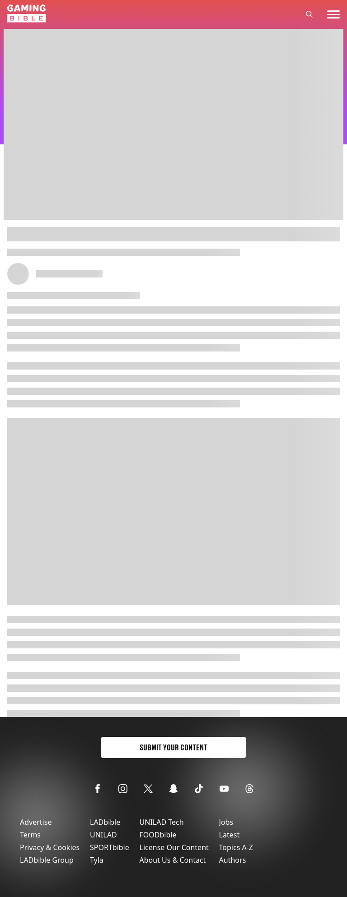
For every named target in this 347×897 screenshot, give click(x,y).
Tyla (96, 860)
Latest (229, 835)
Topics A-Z (236, 847)
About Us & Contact (173, 860)
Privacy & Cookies (50, 847)
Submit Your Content (173, 747)
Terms (30, 835)
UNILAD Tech (162, 822)
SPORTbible (109, 847)
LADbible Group (47, 860)
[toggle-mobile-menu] (333, 14)
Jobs (226, 822)
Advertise (36, 822)
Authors (232, 860)
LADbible (105, 822)
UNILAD (103, 835)
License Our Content (174, 847)
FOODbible (158, 835)
